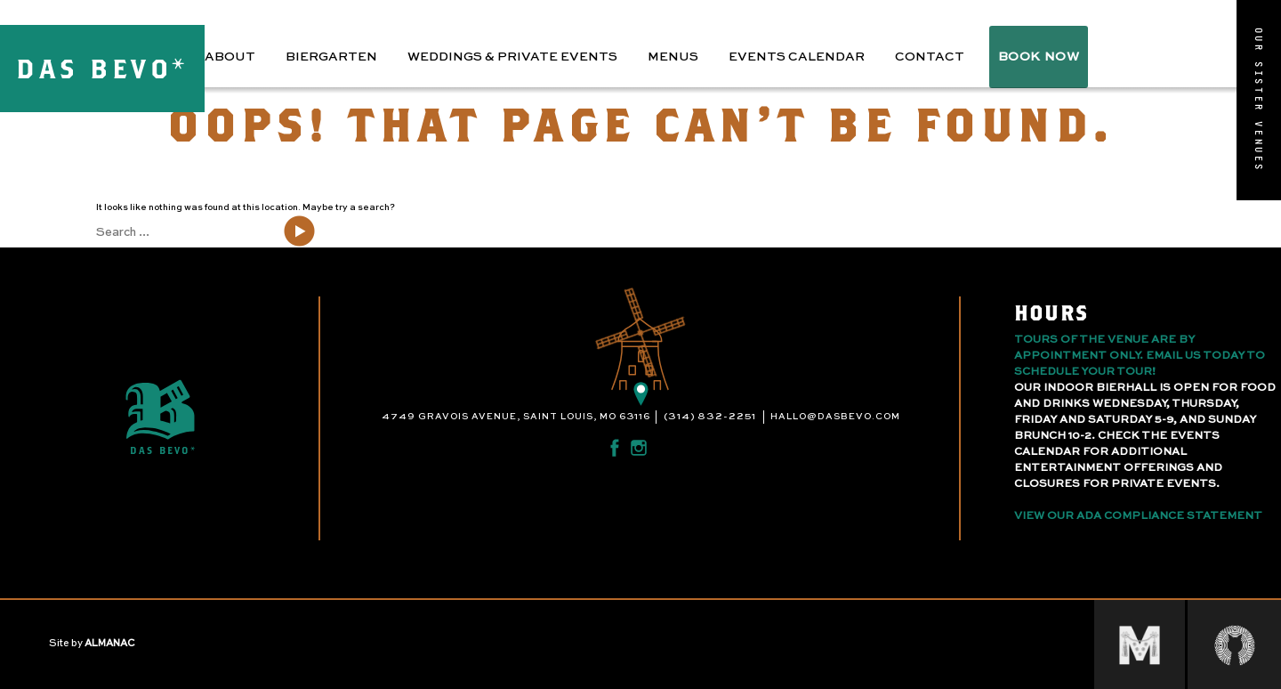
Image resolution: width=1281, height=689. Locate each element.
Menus (673, 57)
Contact (929, 57)
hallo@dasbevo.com (835, 416)
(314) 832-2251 (710, 416)
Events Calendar (797, 57)
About (230, 57)
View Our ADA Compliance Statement (1138, 516)
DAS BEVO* (102, 68)
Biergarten (331, 57)
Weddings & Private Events (512, 57)
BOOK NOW (1038, 57)
